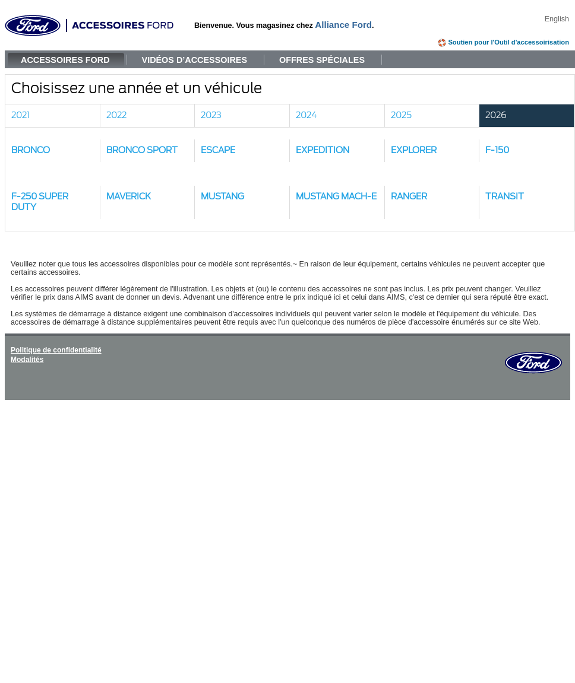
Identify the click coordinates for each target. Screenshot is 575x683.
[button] (52, 150)
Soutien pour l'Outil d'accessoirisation (508, 42)
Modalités (27, 359)
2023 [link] (211, 115)
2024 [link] (306, 115)
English (557, 19)
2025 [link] (401, 115)
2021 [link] (20, 115)
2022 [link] (116, 115)
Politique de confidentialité (56, 350)
